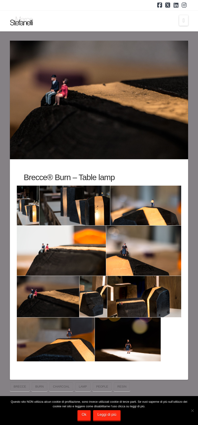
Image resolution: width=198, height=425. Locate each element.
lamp (83, 386)
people (102, 386)
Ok (84, 414)
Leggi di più (106, 414)
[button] (183, 20)
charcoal (61, 386)
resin (122, 386)
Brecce (20, 386)
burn (39, 386)
